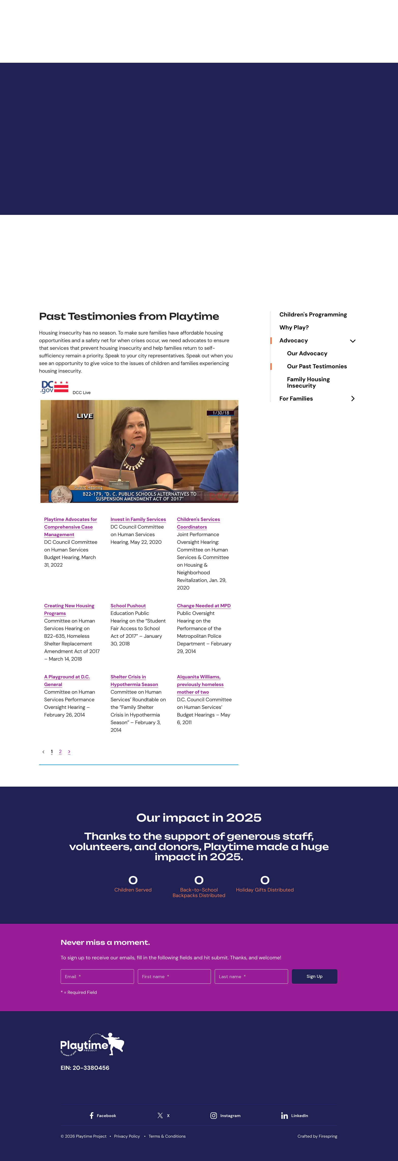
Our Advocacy (307, 353)
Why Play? (294, 327)
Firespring (328, 1136)
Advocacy (319, 340)
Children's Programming (313, 314)
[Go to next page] (69, 752)
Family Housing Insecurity (308, 382)
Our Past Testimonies (317, 366)
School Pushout (129, 605)
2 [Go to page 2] (60, 752)
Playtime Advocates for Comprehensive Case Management (68, 527)
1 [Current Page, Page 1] (52, 752)
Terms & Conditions (167, 1136)
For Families (319, 398)
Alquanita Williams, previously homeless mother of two (202, 684)
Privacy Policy (127, 1136)
